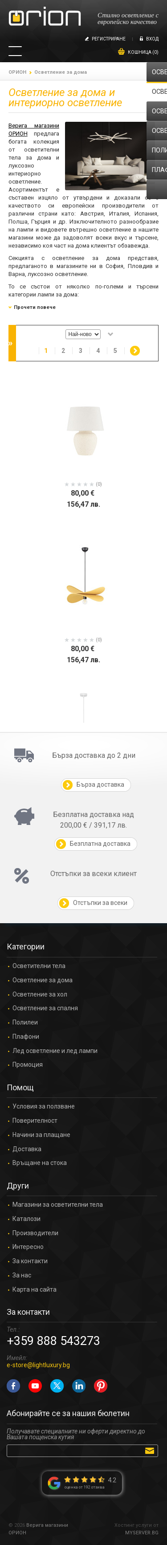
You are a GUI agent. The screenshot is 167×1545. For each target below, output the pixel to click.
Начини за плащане (41, 1135)
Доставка (26, 1149)
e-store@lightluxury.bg (38, 1365)
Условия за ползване (43, 1106)
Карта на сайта (34, 1290)
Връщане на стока (39, 1163)
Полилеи (25, 1022)
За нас (21, 1275)
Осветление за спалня (45, 1008)
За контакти (30, 1261)
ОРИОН (17, 72)
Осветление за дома (42, 980)
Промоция (27, 1065)
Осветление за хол (39, 994)
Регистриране (109, 38)
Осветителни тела (38, 966)
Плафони (25, 1037)
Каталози (26, 1219)
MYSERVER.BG (142, 1533)
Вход (152, 38)
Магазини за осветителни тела (57, 1205)
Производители (35, 1233)
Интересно (28, 1247)
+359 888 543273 (53, 1341)
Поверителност (34, 1121)
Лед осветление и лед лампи (55, 1051)
